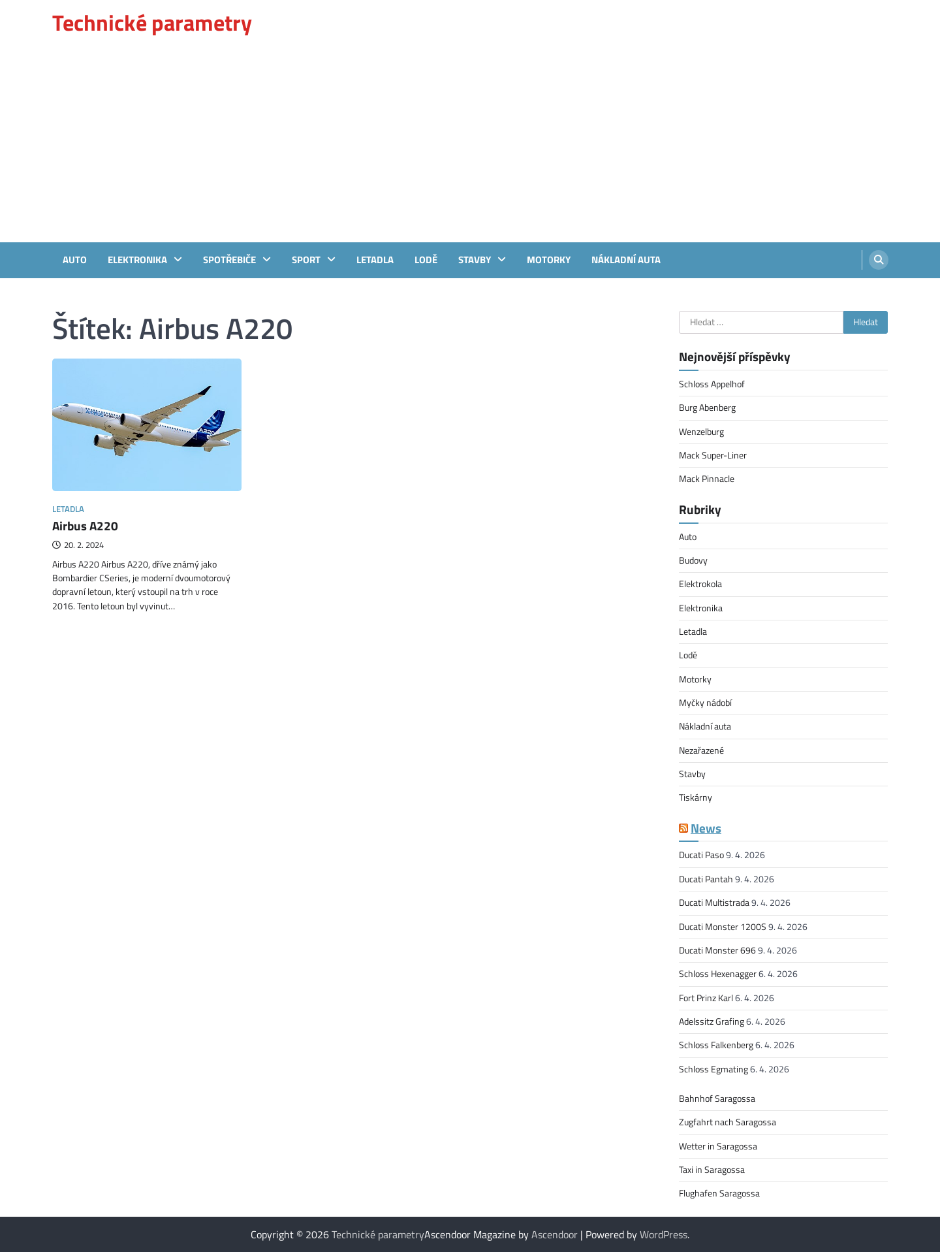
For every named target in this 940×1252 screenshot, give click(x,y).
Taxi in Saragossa (712, 1170)
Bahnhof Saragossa (717, 1098)
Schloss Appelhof (712, 384)
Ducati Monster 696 (717, 950)
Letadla (375, 260)
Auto (75, 260)
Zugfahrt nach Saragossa (727, 1122)
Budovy (693, 560)
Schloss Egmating (713, 1069)
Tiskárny (695, 797)
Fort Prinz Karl (706, 998)
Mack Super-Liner (713, 455)
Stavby (474, 260)
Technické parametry (152, 22)
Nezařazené (701, 750)
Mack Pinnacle (706, 479)
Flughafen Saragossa (719, 1193)
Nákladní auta (626, 260)
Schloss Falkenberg (716, 1045)
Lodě (426, 260)
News (706, 827)
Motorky (549, 260)
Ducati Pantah (706, 879)
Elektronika (137, 260)
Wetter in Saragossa (718, 1146)
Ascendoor (554, 1234)
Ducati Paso (701, 855)
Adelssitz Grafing (711, 1021)
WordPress (663, 1234)
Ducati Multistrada (714, 902)
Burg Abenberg (707, 407)
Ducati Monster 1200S (722, 927)
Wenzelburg (701, 432)
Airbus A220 (85, 525)
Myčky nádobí (705, 703)
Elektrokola (700, 584)
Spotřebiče (229, 260)
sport (306, 260)
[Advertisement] (470, 144)
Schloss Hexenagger (718, 974)
